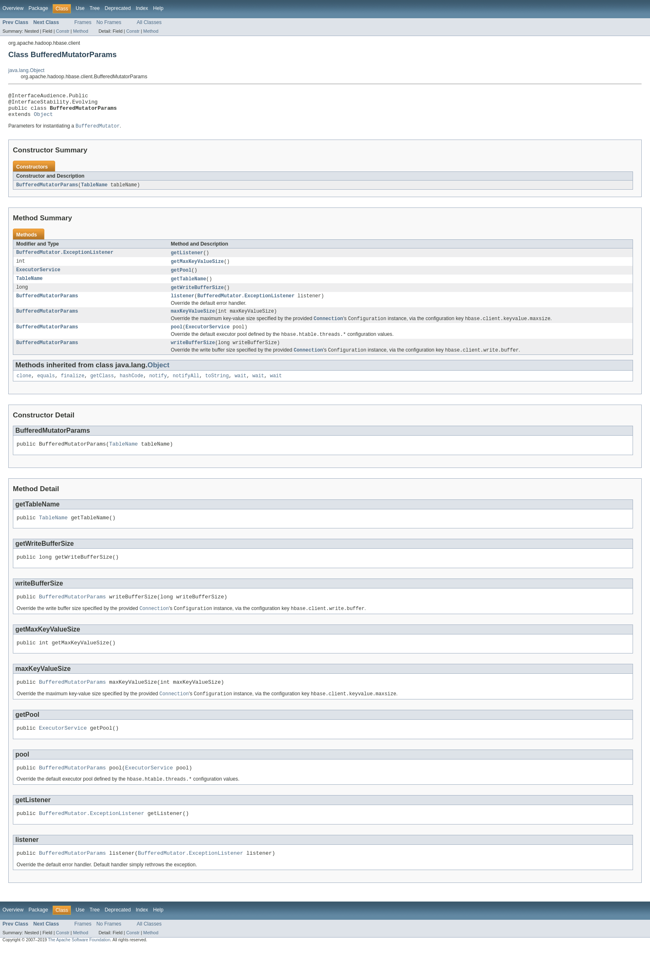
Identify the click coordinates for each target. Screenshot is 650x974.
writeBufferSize (193, 354)
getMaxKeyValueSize (197, 268)
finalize (73, 389)
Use (80, 8)
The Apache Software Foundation (79, 966)
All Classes (149, 22)
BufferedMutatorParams (47, 190)
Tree (95, 8)
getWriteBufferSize (197, 295)
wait (240, 389)
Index (142, 8)
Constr (62, 31)
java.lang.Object (26, 70)
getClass (102, 389)
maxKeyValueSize (193, 320)
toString (217, 389)
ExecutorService (38, 277)
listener (182, 304)
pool (176, 337)
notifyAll (186, 389)
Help (158, 8)
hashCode (131, 389)
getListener (187, 259)
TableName (94, 190)
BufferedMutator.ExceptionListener (65, 259)
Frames (82, 22)
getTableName (188, 286)
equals (46, 389)
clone (24, 389)
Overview (13, 8)
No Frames (109, 22)
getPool (181, 277)
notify (158, 389)
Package (38, 8)
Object (43, 119)
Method (80, 31)
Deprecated (118, 8)
